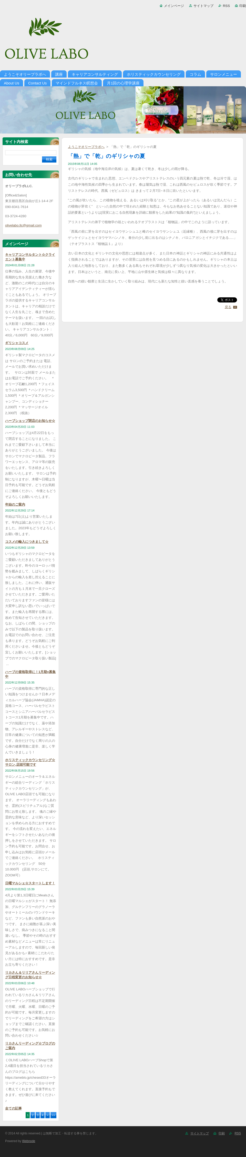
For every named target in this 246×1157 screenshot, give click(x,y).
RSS (226, 6)
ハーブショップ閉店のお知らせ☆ (30, 421)
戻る (228, 307)
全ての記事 (13, 1108)
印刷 (242, 6)
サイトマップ (203, 6)
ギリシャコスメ (16, 343)
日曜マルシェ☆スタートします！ (30, 883)
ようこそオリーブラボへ (86, 147)
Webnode (28, 1141)
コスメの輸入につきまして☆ (26, 542)
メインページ (174, 6)
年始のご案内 (15, 504)
